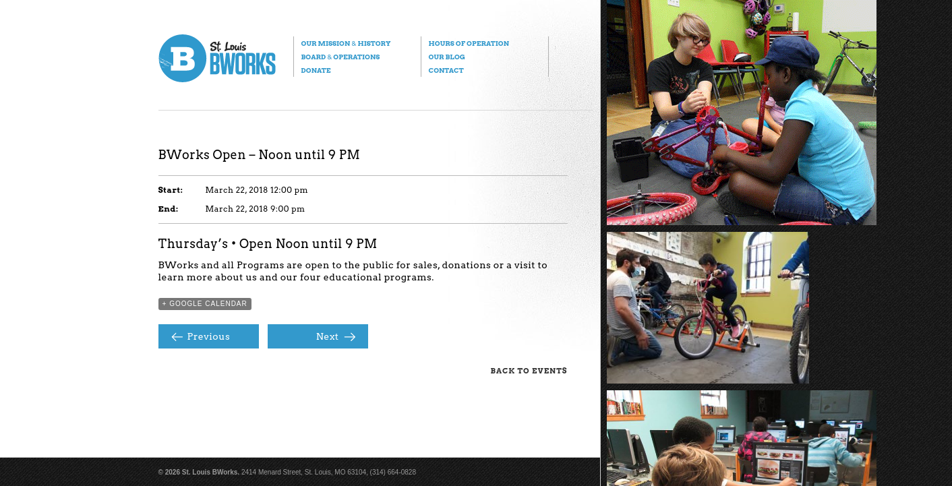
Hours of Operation (469, 43)
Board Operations (340, 57)
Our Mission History (346, 43)
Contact (446, 70)
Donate (316, 70)
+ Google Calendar (204, 303)
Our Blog (447, 57)
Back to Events (529, 370)
